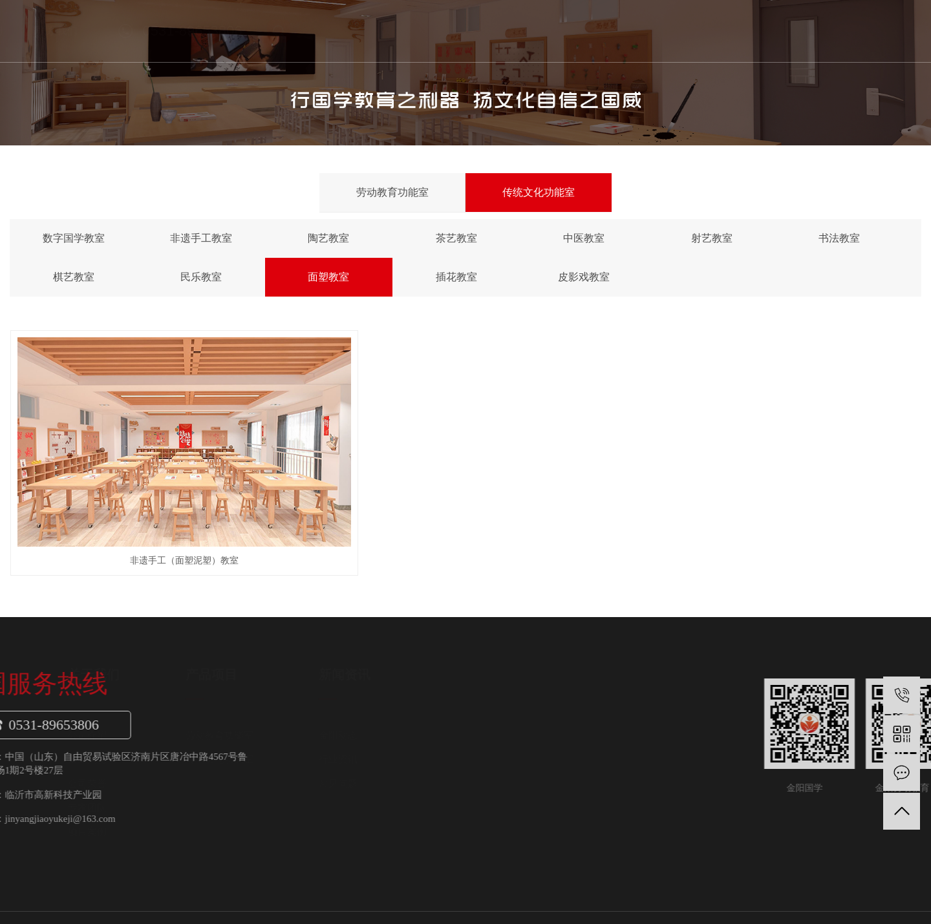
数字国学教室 (74, 238)
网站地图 (854, 891)
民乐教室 (201, 276)
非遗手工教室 (201, 238)
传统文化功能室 (538, 192)
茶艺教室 (456, 238)
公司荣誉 (236, 744)
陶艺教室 (328, 238)
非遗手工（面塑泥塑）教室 (152, 521)
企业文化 (236, 720)
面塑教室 (328, 276)
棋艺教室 (73, 276)
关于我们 (368, 30)
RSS (887, 891)
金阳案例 (591, 30)
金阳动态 (487, 695)
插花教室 (456, 276)
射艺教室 (712, 238)
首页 (293, 30)
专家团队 (236, 768)
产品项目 (442, 30)
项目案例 (236, 792)
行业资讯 (487, 720)
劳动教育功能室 (392, 192)
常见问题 (487, 744)
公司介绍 (236, 695)
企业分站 (812, 891)
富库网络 (857, 904)
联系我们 (665, 30)
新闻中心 (516, 30)
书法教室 (839, 238)
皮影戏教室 (584, 276)
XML (911, 891)
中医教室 (584, 238)
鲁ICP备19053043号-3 (88, 904)
